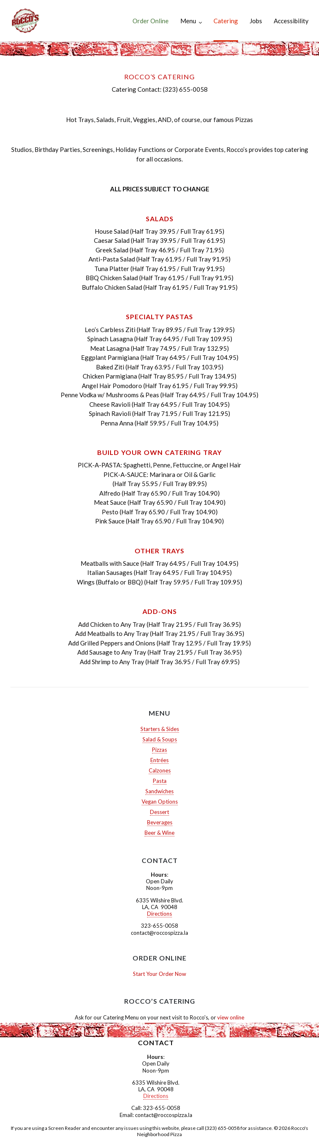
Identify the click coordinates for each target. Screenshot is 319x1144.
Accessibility (291, 20)
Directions (159, 913)
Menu (188, 20)
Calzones (160, 770)
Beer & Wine (159, 832)
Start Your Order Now (159, 973)
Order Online (151, 20)
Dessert (159, 812)
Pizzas (159, 749)
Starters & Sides (159, 729)
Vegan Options (160, 801)
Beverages (159, 822)
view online (230, 1017)
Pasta (160, 780)
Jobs (256, 20)
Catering (225, 20)
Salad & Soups (159, 739)
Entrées (159, 760)
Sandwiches (159, 791)
